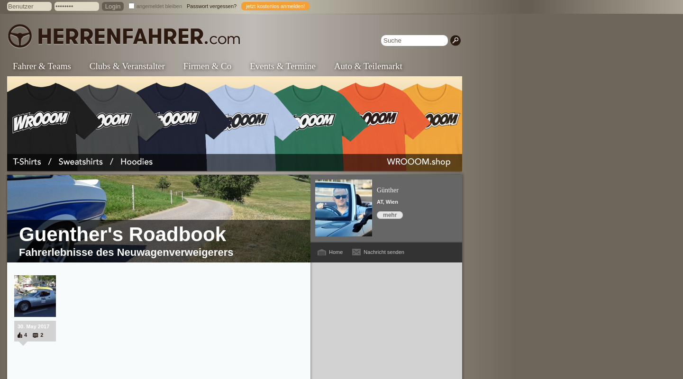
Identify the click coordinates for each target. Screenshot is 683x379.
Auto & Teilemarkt (368, 66)
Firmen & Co (207, 66)
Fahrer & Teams (42, 66)
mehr (390, 215)
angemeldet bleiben (159, 6)
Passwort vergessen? (212, 6)
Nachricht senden (384, 252)
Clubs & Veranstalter (127, 66)
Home (336, 252)
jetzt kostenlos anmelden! (275, 6)
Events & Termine (283, 66)
